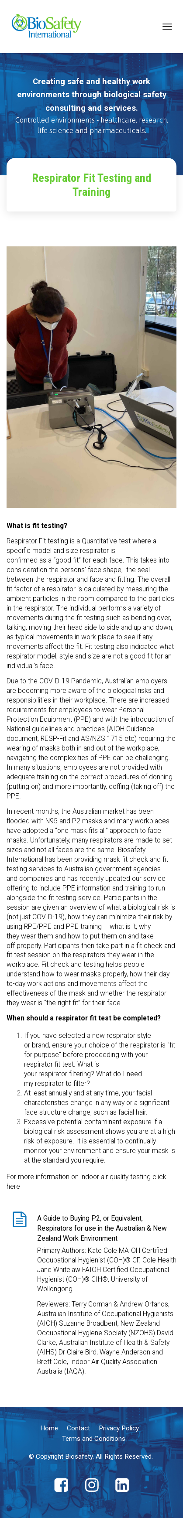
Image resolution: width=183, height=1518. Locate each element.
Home (49, 1428)
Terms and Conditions (93, 1439)
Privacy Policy (119, 1428)
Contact (78, 1428)
